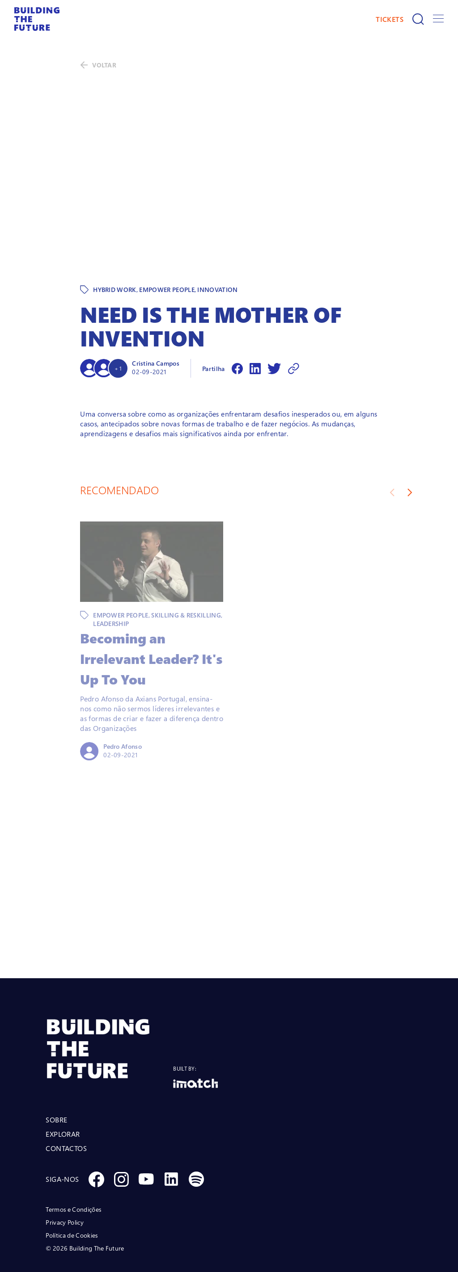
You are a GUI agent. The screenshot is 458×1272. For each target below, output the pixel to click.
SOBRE (56, 1081)
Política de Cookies (72, 1197)
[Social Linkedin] (171, 1141)
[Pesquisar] (418, 19)
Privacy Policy (64, 1184)
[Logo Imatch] (195, 1045)
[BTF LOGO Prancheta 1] (109, 1011)
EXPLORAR (63, 1096)
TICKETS (389, 19)
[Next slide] (410, 454)
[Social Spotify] (196, 1141)
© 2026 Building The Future (85, 1209)
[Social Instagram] (121, 1141)
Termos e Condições (73, 1171)
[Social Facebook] (96, 1141)
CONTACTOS (66, 1110)
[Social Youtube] (146, 1141)
